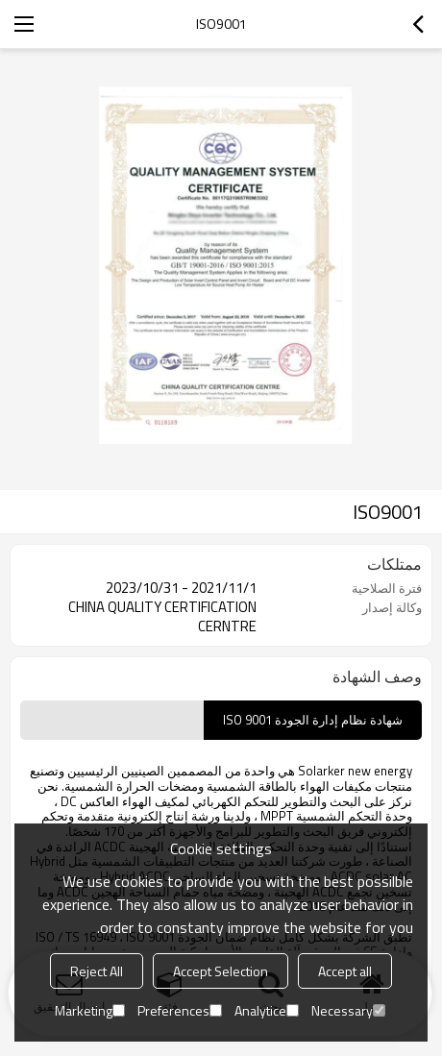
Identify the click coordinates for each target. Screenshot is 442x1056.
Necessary (348, 1010)
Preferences (179, 1010)
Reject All (96, 971)
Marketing (90, 1010)
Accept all (345, 971)
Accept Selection (220, 971)
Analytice (266, 1010)
